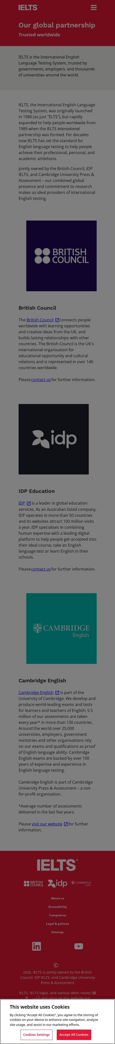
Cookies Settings (36, 1034)
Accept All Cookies (74, 1034)
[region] (57, 1021)
